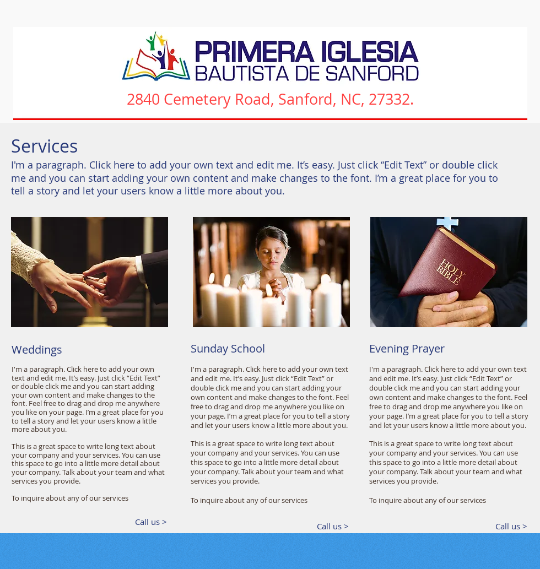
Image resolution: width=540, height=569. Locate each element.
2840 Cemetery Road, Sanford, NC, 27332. (270, 99)
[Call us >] (147, 522)
